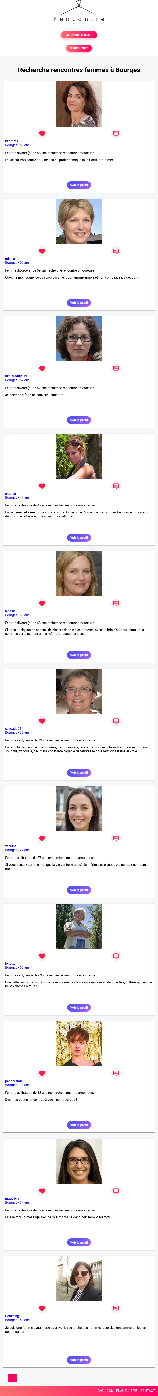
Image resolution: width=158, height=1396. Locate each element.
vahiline (10, 846)
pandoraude (14, 1081)
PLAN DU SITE (126, 1391)
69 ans (25, 967)
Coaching (12, 1316)
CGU (110, 1391)
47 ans (25, 497)
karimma (11, 141)
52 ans (25, 380)
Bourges (11, 145)
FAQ (100, 1391)
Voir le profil (79, 185)
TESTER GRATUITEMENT (79, 34)
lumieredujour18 (17, 376)
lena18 (10, 611)
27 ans (25, 850)
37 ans (25, 1202)
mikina (10, 259)
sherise (10, 494)
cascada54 (13, 729)
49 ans (25, 1320)
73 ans (25, 732)
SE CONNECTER (79, 48)
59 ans (25, 263)
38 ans (25, 1085)
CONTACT (147, 1391)
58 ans (25, 145)
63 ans (25, 615)
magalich (12, 1198)
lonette (10, 964)
